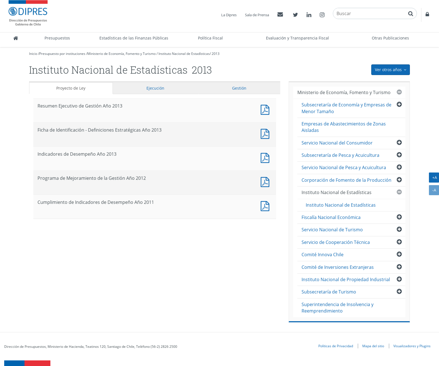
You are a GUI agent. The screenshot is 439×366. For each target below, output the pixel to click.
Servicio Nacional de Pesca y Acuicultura (344, 167)
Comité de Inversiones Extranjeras (338, 267)
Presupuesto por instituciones (62, 53)
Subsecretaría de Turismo (329, 292)
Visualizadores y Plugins (412, 346)
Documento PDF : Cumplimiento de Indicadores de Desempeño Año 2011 (266, 205)
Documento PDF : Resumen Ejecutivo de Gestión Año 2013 (266, 109)
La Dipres (229, 14)
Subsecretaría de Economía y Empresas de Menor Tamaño (346, 108)
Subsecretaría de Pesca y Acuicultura (340, 155)
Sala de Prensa (257, 14)
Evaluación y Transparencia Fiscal (297, 38)
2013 (216, 53)
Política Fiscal (210, 38)
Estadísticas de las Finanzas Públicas (133, 38)
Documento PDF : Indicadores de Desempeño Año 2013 (266, 157)
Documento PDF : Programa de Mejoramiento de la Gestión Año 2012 (266, 181)
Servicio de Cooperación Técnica (336, 242)
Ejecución (155, 88)
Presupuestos (57, 38)
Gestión (239, 88)
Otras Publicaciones (390, 38)
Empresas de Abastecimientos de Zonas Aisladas (344, 127)
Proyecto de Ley (70, 88)
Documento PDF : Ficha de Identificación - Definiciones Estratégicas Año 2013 (266, 133)
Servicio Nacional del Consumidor (337, 143)
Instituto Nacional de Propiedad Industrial (346, 279)
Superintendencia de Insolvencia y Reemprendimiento (337, 307)
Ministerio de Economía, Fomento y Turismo (121, 53)
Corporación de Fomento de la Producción (346, 180)
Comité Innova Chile (323, 254)
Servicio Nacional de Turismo (332, 230)
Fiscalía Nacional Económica (331, 217)
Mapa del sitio (373, 346)
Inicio (33, 53)
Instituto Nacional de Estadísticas (184, 53)
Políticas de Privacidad (335, 346)
